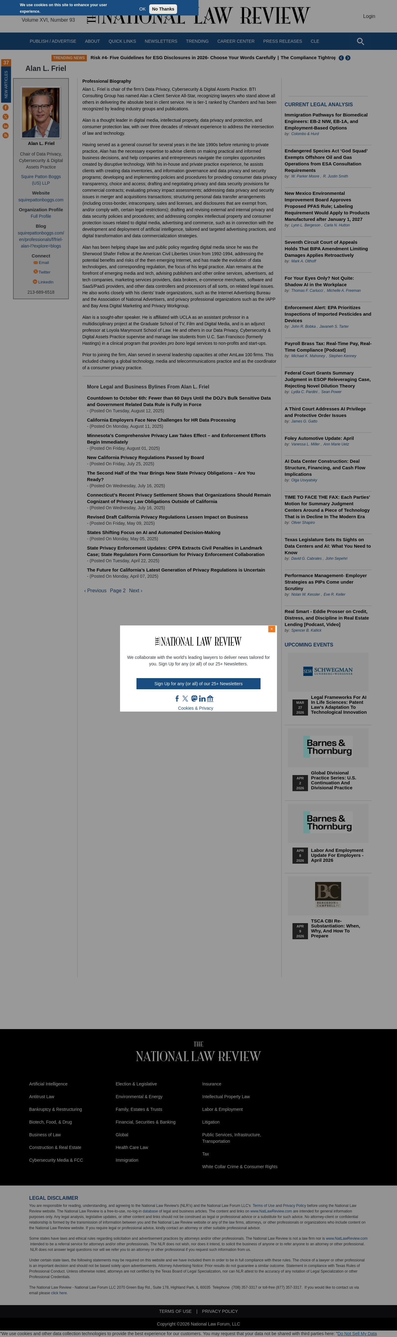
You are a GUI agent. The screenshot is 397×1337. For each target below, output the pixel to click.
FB (177, 698)
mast (194, 698)
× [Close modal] (271, 628)
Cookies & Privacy (195, 708)
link (202, 698)
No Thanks (163, 9)
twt (186, 698)
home (210, 698)
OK (142, 9)
